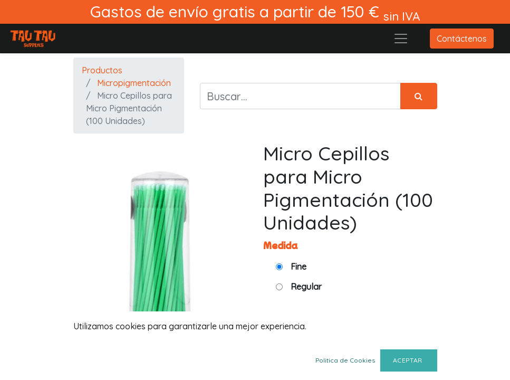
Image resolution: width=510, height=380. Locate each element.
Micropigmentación (134, 83)
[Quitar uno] (381, 338)
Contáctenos (462, 38)
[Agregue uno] (427, 338)
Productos (102, 70)
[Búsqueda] (418, 96)
